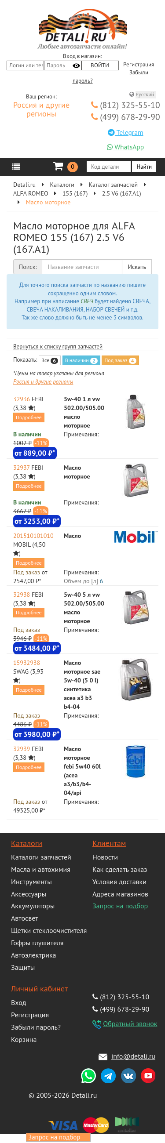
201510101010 (33, 536)
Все (49, 360)
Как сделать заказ (119, 869)
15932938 (26, 663)
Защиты (23, 967)
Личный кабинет (39, 988)
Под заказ (120, 360)
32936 (21, 399)
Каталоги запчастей (41, 857)
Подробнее (29, 417)
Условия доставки (119, 881)
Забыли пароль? (36, 1027)
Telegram (125, 132)
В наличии (81, 360)
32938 (21, 595)
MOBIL (22, 544)
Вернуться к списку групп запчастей (58, 346)
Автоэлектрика (33, 955)
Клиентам (109, 843)
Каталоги (26, 843)
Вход (18, 1002)
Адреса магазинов (120, 893)
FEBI (38, 399)
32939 (21, 749)
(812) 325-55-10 (125, 104)
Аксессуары (28, 893)
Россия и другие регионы (41, 110)
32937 (21, 468)
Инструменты (31, 881)
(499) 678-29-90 (125, 116)
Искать (137, 267)
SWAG (21, 671)
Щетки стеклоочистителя (49, 930)
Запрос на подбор (120, 905)
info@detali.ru (133, 1056)
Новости (105, 857)
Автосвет (24, 918)
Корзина (24, 1039)
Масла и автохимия (40, 869)
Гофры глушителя (37, 942)
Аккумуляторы (33, 905)
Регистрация (138, 64)
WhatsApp (125, 146)
